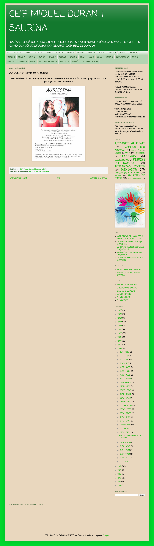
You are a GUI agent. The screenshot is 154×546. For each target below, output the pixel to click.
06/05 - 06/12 (126, 401)
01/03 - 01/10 (125, 461)
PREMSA (118, 176)
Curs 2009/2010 (123, 297)
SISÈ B (91, 57)
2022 (120, 325)
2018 (120, 341)
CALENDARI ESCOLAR (90, 61)
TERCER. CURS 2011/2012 (127, 284)
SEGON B (112, 53)
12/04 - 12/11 (125, 356)
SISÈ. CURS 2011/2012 (126, 291)
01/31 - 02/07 (125, 446)
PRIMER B (91, 53)
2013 (120, 474)
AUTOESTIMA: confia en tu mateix (130, 436)
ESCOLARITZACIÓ (122, 160)
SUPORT (135, 57)
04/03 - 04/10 (125, 424)
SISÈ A (82, 57)
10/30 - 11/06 (125, 367)
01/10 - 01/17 (125, 458)
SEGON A (102, 53)
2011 (119, 481)
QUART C (42, 57)
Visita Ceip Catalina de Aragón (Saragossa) (129, 242)
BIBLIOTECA (64, 61)
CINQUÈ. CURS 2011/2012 (127, 288)
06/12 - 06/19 (125, 398)
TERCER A (133, 53)
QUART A (21, 57)
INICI (8, 53)
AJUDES (118, 153)
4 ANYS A (38, 53)
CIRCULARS (128, 156)
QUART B (31, 57)
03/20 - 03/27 (126, 428)
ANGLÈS (11, 61)
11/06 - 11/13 (125, 363)
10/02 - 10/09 (125, 379)
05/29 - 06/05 (126, 405)
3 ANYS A (17, 53)
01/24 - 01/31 (125, 450)
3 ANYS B (27, 53)
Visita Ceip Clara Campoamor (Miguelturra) (129, 253)
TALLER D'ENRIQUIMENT (48, 61)
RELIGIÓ (75, 61)
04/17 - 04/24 (125, 417)
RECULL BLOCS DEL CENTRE (129, 269)
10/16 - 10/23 (125, 375)
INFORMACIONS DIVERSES (39, 172)
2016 (120, 348)
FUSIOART (109, 57)
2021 (120, 329)
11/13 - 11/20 (124, 359)
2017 (120, 345)
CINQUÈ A (52, 57)
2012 (120, 478)
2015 (120, 466)
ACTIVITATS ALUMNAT (130, 143)
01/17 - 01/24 (125, 454)
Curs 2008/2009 (124, 294)
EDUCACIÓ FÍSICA (122, 57)
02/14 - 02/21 (125, 432)
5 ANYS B (70, 53)
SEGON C (122, 53)
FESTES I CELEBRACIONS (130, 162)
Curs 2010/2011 (123, 300)
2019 (120, 337)
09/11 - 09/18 (125, 386)
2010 (120, 485)
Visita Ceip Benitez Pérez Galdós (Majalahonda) (130, 248)
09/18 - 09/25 (126, 382)
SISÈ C (99, 57)
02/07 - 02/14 (125, 442)
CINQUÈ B (62, 57)
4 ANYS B (49, 53)
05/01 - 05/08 (126, 413)
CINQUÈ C (73, 57)
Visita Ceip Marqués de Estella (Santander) (130, 258)
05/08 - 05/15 (126, 409)
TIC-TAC (33, 61)
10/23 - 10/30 (125, 371)
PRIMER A (80, 53)
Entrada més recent (18, 178)
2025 (120, 314)
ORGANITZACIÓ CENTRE (127, 172)
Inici (58, 178)
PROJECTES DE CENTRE (130, 177)
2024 (120, 318)
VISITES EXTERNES (135, 178)
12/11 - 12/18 (125, 352)
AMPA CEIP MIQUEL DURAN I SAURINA (129, 274)
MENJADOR (129, 170)
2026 (120, 310)
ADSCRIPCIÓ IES (136, 150)
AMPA (127, 153)
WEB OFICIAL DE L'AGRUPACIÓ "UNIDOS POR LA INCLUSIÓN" (130, 237)
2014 (120, 470)
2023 (120, 322)
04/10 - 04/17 (125, 421)
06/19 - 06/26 (126, 394)
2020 (120, 333)
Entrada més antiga (98, 178)
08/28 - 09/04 (126, 390)
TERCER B (11, 57)
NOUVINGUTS (22, 61)
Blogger (106, 535)
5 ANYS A (59, 53)
